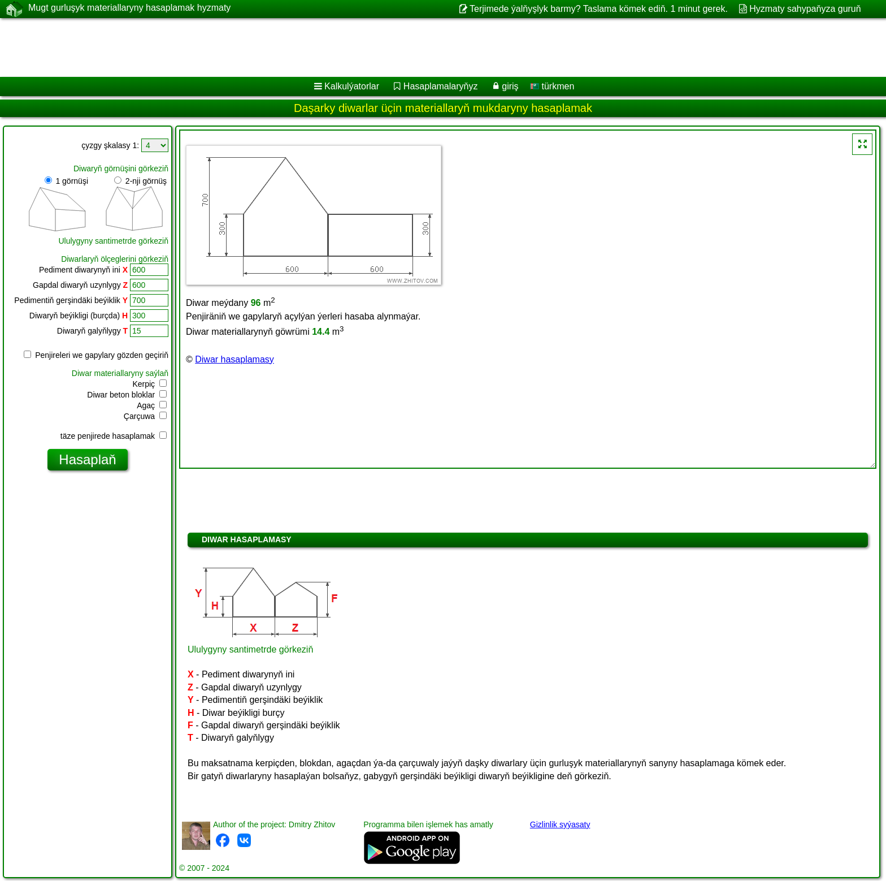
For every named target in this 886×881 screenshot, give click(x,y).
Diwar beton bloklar (127, 394)
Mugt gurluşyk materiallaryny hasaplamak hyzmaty (129, 8)
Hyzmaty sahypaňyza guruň (805, 9)
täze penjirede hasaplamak (113, 436)
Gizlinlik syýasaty (560, 824)
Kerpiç (149, 383)
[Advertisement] (343, 47)
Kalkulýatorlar (351, 86)
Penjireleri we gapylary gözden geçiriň (96, 355)
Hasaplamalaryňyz (440, 86)
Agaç (152, 405)
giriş (510, 86)
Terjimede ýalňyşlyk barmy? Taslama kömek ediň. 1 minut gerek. (599, 9)
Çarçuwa (145, 416)
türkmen (552, 86)
